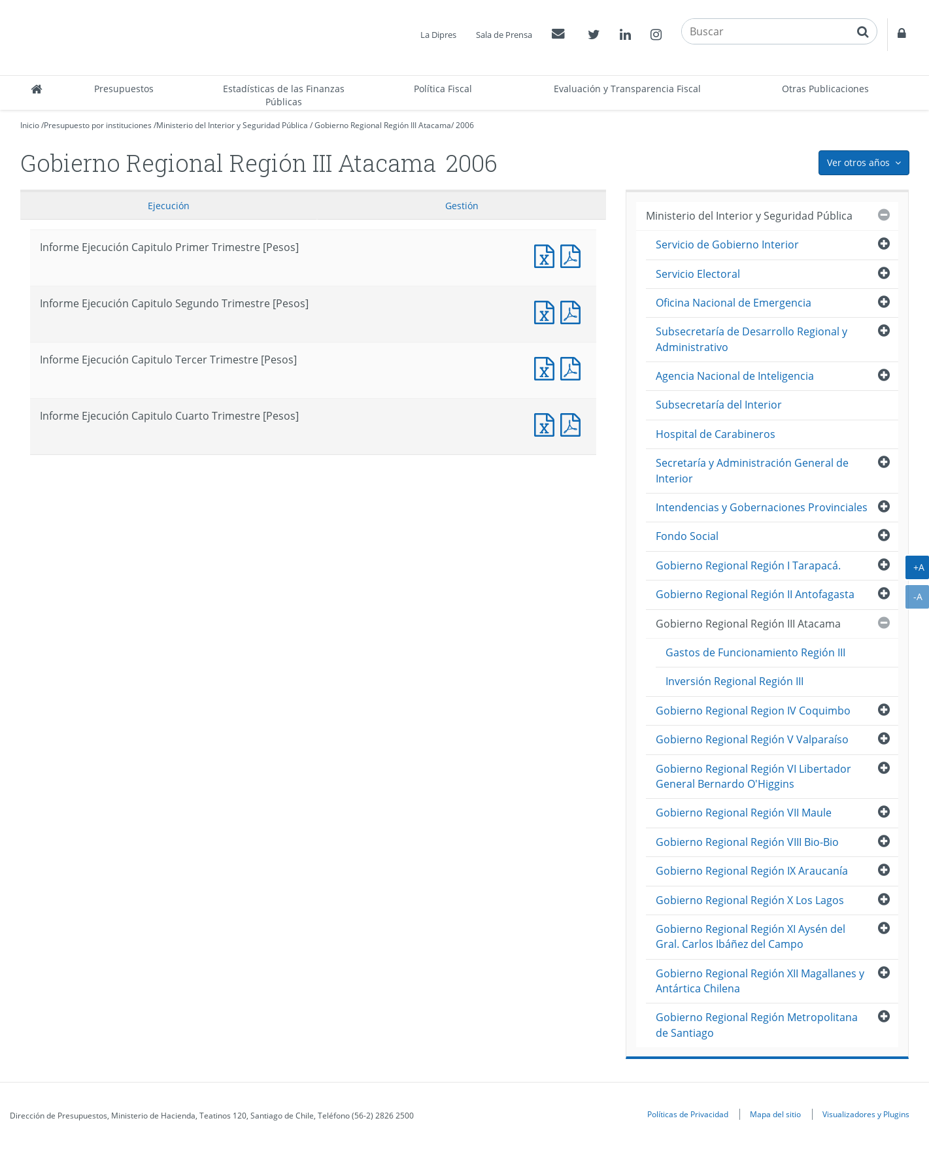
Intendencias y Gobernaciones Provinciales (762, 507)
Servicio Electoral (698, 274)
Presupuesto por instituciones (98, 125)
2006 (465, 125)
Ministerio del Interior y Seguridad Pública (232, 125)
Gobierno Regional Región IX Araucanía (752, 871)
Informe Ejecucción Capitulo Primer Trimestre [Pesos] (573, 254)
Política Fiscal (443, 88)
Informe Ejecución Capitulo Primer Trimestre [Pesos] (547, 254)
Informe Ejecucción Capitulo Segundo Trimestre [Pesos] (573, 311)
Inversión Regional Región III (734, 681)
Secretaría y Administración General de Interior (752, 470)
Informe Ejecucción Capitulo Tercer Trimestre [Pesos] (573, 367)
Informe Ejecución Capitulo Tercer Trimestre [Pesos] (547, 367)
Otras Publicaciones (825, 88)
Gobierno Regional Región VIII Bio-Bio (747, 842)
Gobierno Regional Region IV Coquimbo (753, 710)
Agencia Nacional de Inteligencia (735, 376)
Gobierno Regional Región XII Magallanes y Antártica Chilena (760, 981)
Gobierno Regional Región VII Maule (744, 812)
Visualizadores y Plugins (865, 1114)
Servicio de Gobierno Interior (727, 244)
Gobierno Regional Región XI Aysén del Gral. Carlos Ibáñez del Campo (750, 936)
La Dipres (438, 35)
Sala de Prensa (504, 35)
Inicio (29, 125)
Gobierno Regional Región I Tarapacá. (748, 565)
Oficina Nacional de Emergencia (733, 302)
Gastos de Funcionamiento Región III (755, 652)
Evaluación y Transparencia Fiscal (627, 88)
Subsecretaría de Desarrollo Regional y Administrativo (751, 339)
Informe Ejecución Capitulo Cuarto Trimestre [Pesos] (547, 423)
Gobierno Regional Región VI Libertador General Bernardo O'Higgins (753, 776)
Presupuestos (124, 88)
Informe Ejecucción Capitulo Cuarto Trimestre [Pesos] (573, 423)
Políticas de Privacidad (687, 1114)
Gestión (462, 205)
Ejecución (169, 205)
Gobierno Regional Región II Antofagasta (755, 594)
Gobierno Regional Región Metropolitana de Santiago (757, 1024)
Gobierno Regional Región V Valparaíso (752, 739)
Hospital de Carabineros (715, 434)
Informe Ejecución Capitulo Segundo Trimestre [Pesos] (547, 311)
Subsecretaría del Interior (719, 404)
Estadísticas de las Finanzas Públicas (284, 95)
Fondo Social (687, 536)
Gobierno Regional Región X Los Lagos (750, 900)
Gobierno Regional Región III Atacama (382, 125)
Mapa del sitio (775, 1114)
